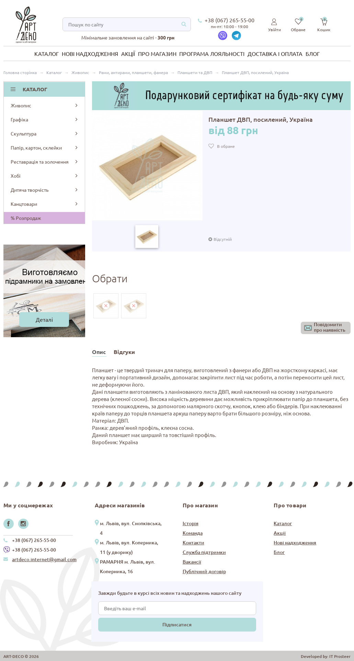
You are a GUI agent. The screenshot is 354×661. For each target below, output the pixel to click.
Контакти (193, 542)
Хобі (45, 176)
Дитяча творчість (45, 190)
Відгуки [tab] (124, 351)
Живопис (45, 105)
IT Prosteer (340, 656)
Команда (193, 533)
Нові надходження (90, 53)
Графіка (45, 119)
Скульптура (45, 133)
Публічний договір (204, 571)
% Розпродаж (26, 218)
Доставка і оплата (275, 53)
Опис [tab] (99, 351)
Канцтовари (45, 204)
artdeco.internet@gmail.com (44, 559)
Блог (313, 53)
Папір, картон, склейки (45, 147)
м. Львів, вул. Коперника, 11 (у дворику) (129, 547)
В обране (226, 146)
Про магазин (157, 53)
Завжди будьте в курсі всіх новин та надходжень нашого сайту (169, 593)
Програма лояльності (211, 53)
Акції (128, 53)
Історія (190, 523)
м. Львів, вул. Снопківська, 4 (131, 528)
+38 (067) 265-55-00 (229, 19)
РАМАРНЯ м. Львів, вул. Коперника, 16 (127, 566)
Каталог (46, 53)
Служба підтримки (204, 552)
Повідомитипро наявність (329, 327)
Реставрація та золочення (45, 161)
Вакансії (192, 561)
